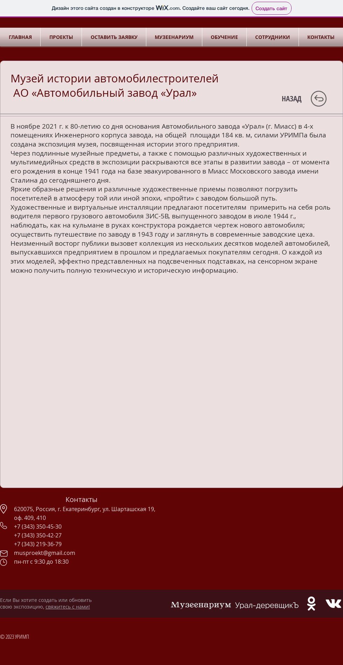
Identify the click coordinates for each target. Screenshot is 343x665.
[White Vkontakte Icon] (333, 603)
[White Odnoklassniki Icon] (311, 603)
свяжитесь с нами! (68, 606)
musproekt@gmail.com (44, 553)
